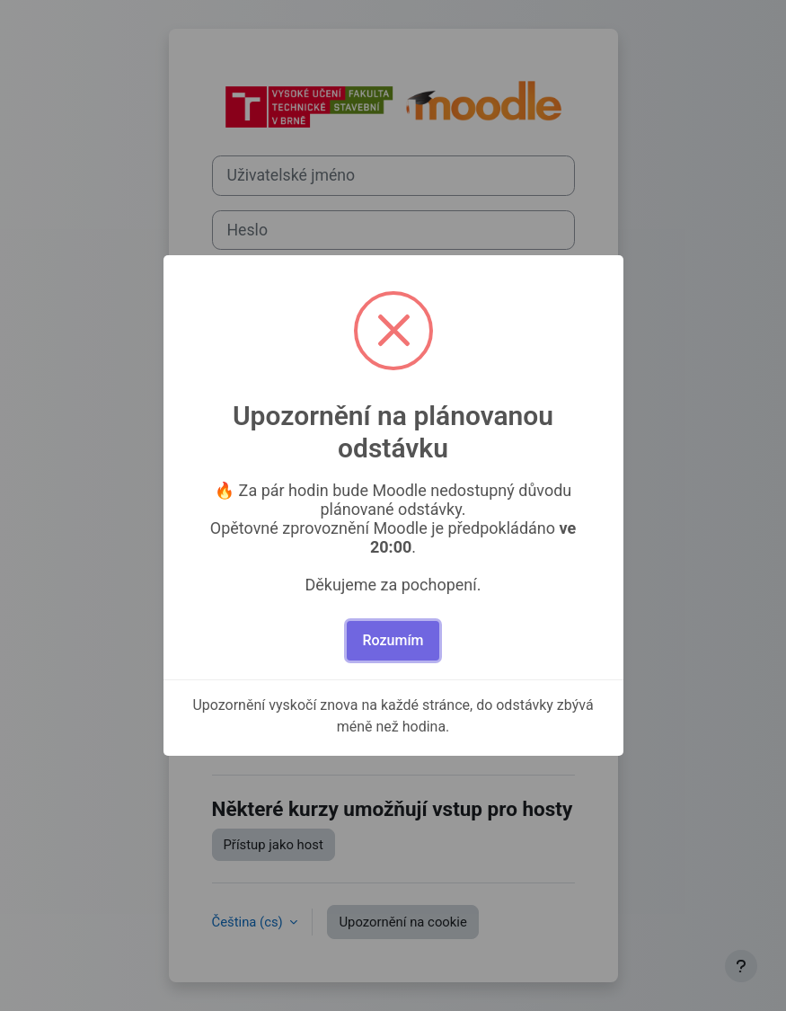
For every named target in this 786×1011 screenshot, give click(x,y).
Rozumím (392, 640)
